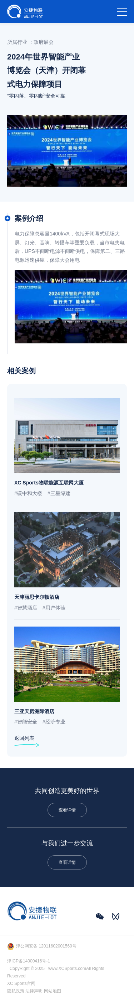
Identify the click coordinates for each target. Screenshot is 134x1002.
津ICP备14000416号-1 (28, 961)
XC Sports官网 (21, 983)
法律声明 (34, 990)
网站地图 (52, 990)
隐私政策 (15, 990)
